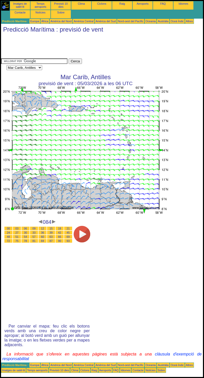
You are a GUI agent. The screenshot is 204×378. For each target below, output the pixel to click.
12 (42, 228)
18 (59, 228)
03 (17, 228)
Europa (34, 21)
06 (25, 228)
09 (34, 228)
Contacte (20, 12)
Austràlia (163, 21)
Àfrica (44, 21)
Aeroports (142, 3)
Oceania (151, 21)
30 (25, 232)
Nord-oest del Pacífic (130, 21)
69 (68, 236)
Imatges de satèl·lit (20, 5)
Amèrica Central (83, 21)
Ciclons (101, 3)
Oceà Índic (177, 21)
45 (68, 232)
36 (42, 232)
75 (17, 240)
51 (17, 236)
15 (51, 228)
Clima (81, 3)
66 (59, 236)
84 (42, 240)
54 (25, 236)
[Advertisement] (95, 46)
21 (68, 228)
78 (25, 240)
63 (51, 236)
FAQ (163, 3)
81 (34, 240)
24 (8, 232)
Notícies (40, 12)
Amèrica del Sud (106, 21)
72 (8, 240)
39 (51, 232)
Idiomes (183, 3)
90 (59, 240)
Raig (122, 3)
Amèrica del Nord (61, 21)
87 (51, 240)
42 (59, 232)
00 (8, 228)
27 (17, 232)
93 (68, 240)
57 (34, 236)
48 (8, 236)
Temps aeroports (40, 5)
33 (34, 232)
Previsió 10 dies (61, 5)
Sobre (60, 12)
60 (42, 236)
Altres (189, 21)
